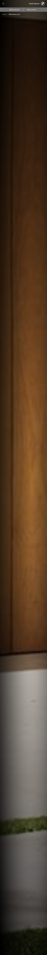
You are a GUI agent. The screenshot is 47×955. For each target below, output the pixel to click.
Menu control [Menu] (3, 3)
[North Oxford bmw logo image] (37, 4)
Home (4, 14)
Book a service (31, 9)
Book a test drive (14, 9)
